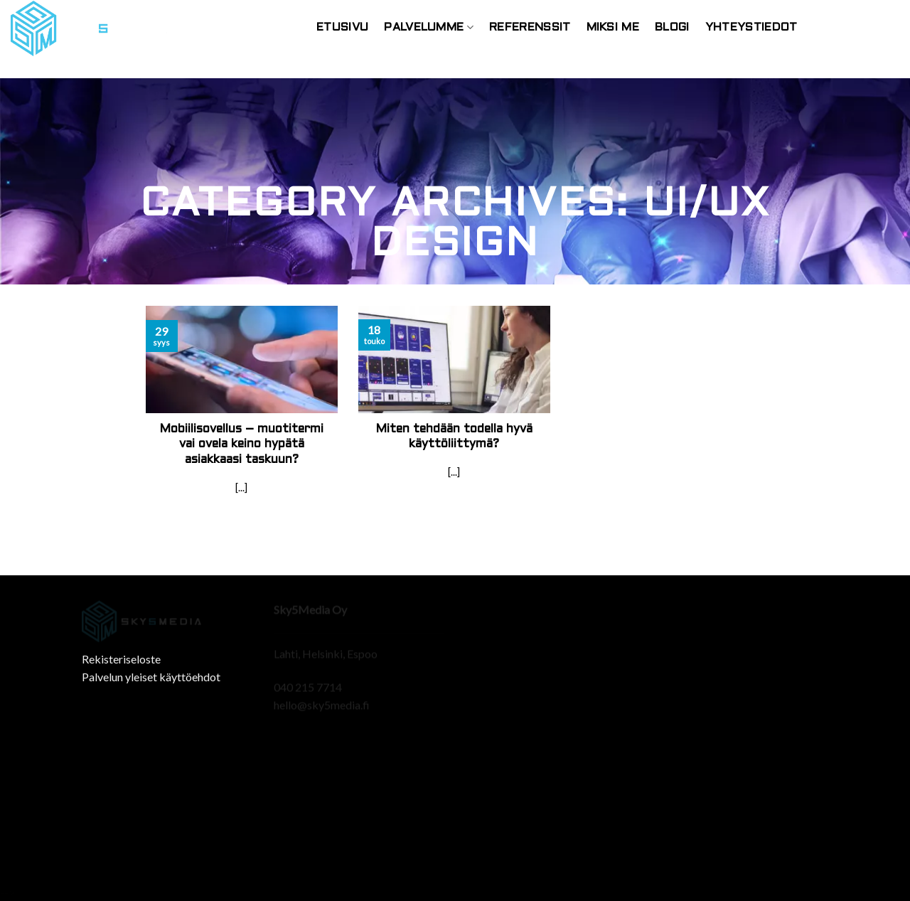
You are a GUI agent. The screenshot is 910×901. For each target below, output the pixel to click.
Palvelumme (428, 27)
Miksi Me (613, 27)
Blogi (672, 27)
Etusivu (342, 27)
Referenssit (530, 27)
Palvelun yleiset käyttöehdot (151, 676)
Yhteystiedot (751, 27)
